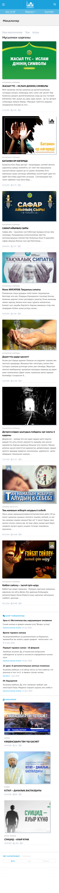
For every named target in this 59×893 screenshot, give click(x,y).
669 (15, 794)
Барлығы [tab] (46, 861)
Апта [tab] (29, 861)
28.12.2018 (5, 603)
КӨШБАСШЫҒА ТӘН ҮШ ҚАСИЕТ (21, 741)
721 (15, 745)
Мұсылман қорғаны (11, 82)
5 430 (13, 110)
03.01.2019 (5, 534)
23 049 (14, 534)
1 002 (15, 843)
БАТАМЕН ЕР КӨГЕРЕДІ (15, 161)
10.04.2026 (7, 843)
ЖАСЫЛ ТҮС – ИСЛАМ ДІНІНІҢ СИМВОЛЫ (25, 86)
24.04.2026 (7, 745)
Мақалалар (9, 699)
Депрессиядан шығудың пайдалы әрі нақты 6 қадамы (28, 434)
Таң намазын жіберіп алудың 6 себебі (24, 510)
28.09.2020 (5, 313)
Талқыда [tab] (26, 856)
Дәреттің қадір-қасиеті (15, 357)
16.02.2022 (5, 185)
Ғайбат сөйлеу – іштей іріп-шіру (20, 585)
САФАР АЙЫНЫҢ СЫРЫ (15, 228)
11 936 (14, 381)
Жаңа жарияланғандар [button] (12, 32)
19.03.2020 (5, 381)
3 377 (13, 246)
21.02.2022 (5, 110)
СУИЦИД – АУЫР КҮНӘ (16, 839)
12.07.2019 (5, 459)
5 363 (13, 314)
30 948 (14, 603)
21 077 (14, 459)
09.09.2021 (5, 246)
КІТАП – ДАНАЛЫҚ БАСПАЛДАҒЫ (22, 790)
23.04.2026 (7, 794)
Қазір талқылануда (14, 616)
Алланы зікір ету (10, 507)
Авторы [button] (35, 32)
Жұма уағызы (10, 836)
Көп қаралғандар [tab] (11, 856)
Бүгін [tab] (13, 861)
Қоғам (7, 738)
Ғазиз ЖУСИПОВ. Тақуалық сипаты (21, 289)
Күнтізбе (49, 11)
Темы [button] (27, 32)
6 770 (13, 185)
